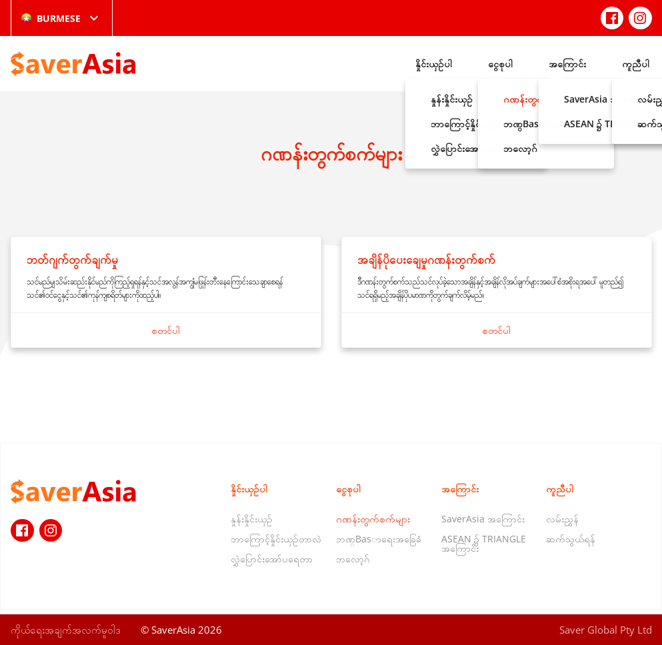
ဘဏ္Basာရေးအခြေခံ (378, 538)
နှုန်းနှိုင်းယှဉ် (252, 518)
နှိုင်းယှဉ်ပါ (433, 63)
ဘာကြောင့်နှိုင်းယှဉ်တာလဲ (276, 538)
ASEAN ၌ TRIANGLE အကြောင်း (483, 543)
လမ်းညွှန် (562, 518)
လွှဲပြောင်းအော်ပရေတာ (272, 558)
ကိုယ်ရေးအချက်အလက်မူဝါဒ (66, 629)
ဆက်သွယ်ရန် (570, 538)
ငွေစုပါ (500, 63)
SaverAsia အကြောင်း (483, 518)
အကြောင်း (567, 63)
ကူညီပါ (635, 63)
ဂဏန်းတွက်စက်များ (373, 518)
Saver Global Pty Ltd (605, 629)
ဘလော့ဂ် (353, 558)
